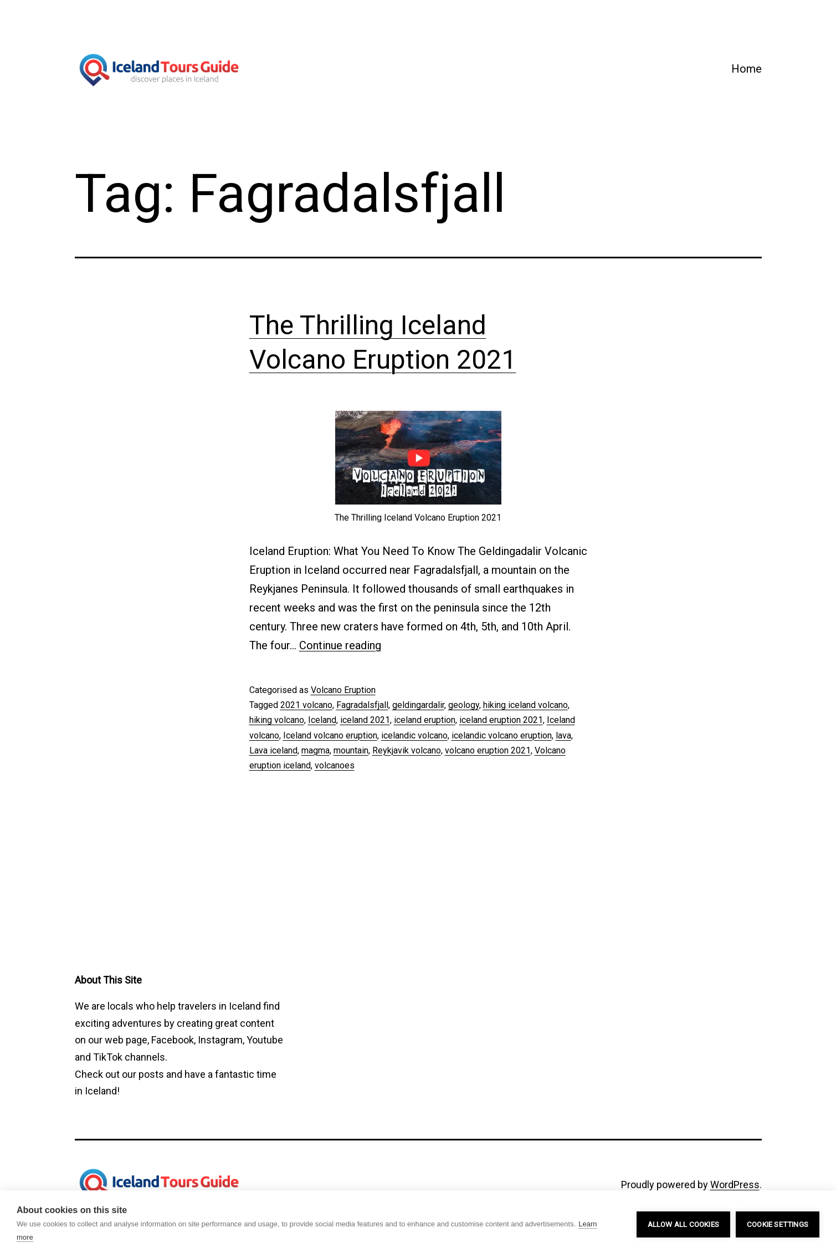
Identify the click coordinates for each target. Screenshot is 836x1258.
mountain (351, 750)
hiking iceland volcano (525, 705)
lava (563, 735)
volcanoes (335, 765)
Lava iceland (273, 750)
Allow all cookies (683, 1224)
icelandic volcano (414, 735)
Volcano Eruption (343, 690)
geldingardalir (418, 705)
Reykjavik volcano (406, 750)
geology (463, 705)
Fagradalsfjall (362, 705)
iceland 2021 (365, 720)
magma (315, 750)
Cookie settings (777, 1224)
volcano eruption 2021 (488, 750)
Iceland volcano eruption (330, 735)
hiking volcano (276, 720)
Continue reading (340, 645)
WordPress (735, 1184)
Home (746, 68)
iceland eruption (424, 720)
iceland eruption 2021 (501, 720)
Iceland (322, 720)
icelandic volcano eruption (502, 735)
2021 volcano (306, 705)
